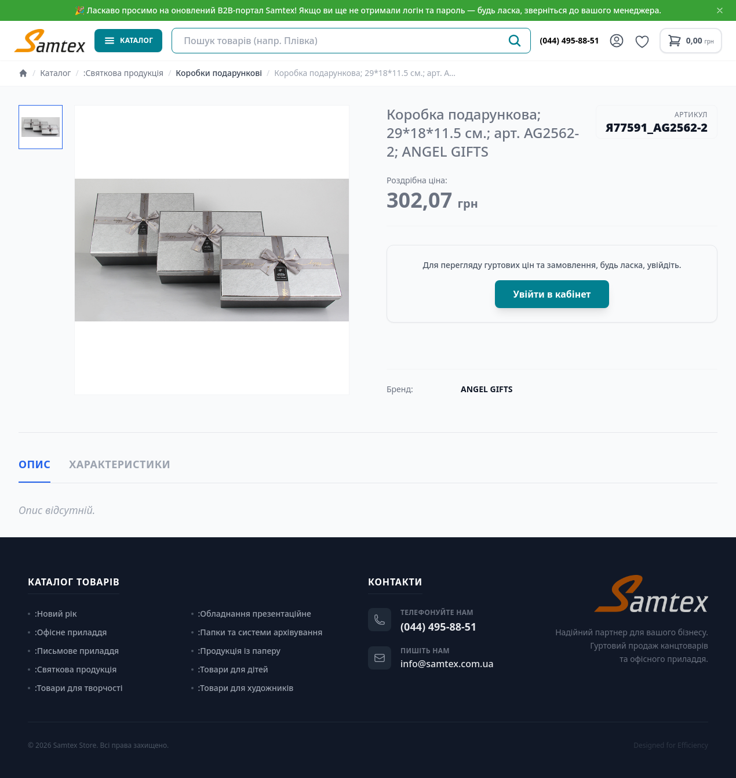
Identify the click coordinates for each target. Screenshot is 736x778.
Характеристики (119, 464)
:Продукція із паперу (235, 650)
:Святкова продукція (123, 72)
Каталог (55, 72)
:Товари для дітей (229, 669)
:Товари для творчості (75, 687)
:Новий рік (52, 613)
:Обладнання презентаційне (251, 613)
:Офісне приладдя (67, 632)
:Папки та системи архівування (257, 632)
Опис (34, 464)
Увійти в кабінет (552, 294)
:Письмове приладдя (73, 650)
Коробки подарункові (219, 72)
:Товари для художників (242, 687)
